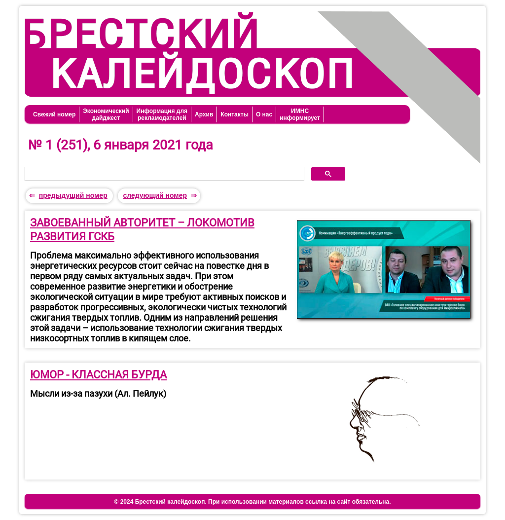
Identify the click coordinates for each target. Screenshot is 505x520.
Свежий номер (54, 114)
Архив (204, 114)
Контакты (234, 114)
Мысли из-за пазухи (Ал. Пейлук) (98, 393)
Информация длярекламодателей (162, 114)
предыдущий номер (73, 195)
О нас (264, 114)
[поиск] (163, 174)
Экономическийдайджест (106, 114)
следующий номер (155, 195)
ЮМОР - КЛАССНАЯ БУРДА (98, 375)
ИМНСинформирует (300, 114)
